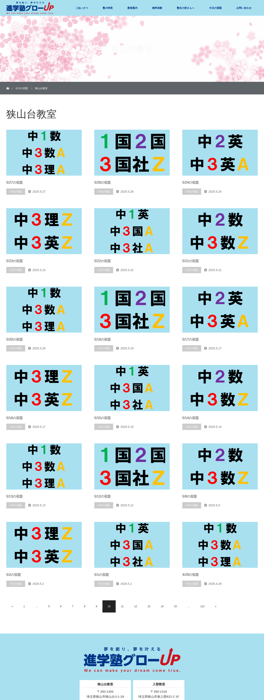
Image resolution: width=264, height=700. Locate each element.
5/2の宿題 (13, 574)
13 (149, 606)
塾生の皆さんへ (185, 8)
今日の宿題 (215, 8)
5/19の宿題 (102, 339)
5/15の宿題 (102, 418)
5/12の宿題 (102, 496)
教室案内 (132, 8)
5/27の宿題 (14, 182)
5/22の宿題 (102, 261)
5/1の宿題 (101, 574)
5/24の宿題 (190, 182)
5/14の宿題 (190, 418)
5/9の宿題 (189, 496)
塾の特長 (108, 8)
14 (162, 606)
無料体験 (157, 8)
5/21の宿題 (190, 261)
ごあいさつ (81, 8)
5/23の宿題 (14, 261)
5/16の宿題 (14, 418)
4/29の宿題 (190, 574)
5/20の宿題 (14, 339)
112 (202, 606)
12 (135, 606)
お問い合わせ (243, 8)
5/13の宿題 (14, 496)
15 (175, 606)
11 (122, 606)
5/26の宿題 (102, 182)
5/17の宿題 (190, 339)
